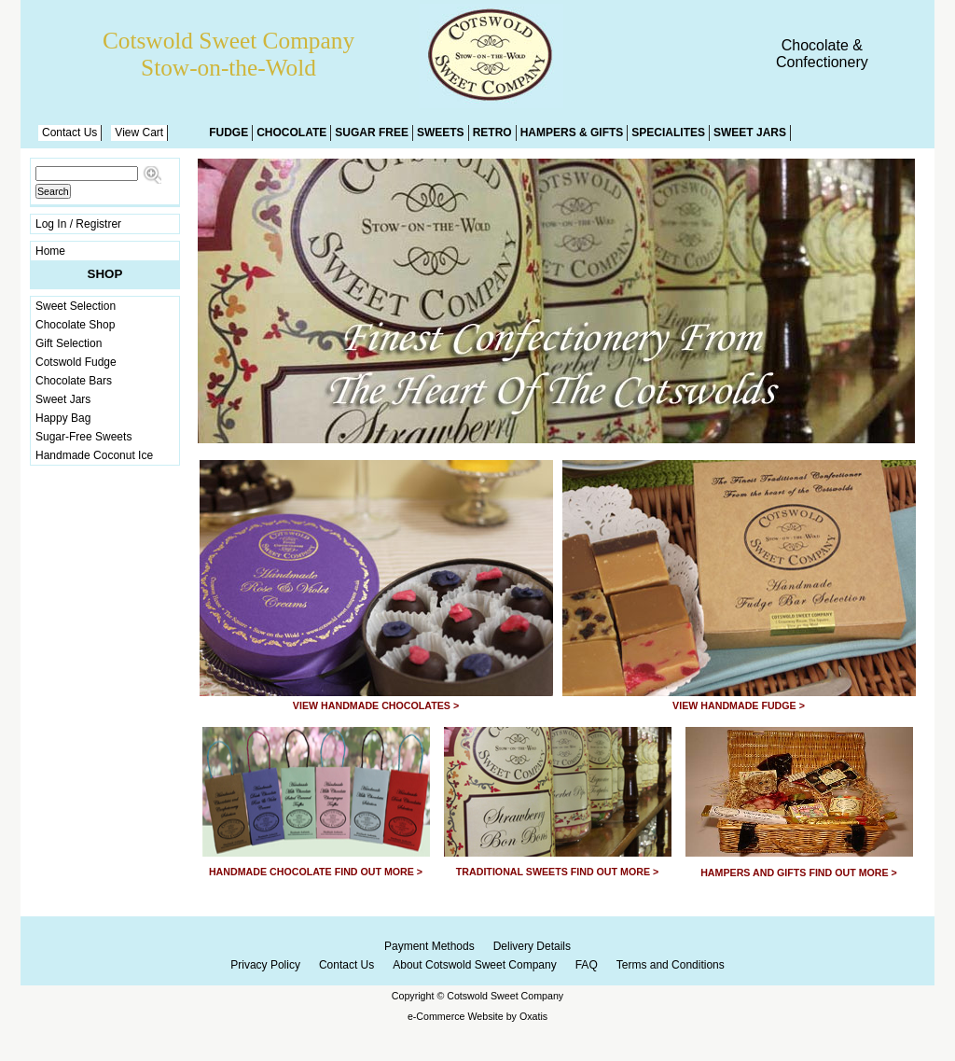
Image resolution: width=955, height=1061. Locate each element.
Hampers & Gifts (572, 132)
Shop (105, 274)
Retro (492, 132)
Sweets (440, 132)
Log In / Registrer (78, 223)
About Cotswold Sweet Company (474, 964)
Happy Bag (62, 418)
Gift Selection (68, 343)
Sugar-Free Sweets (83, 436)
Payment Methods (429, 946)
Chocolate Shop (75, 324)
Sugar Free (371, 132)
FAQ (586, 964)
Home (50, 251)
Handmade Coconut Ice (94, 455)
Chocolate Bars (73, 380)
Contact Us (69, 132)
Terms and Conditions (670, 964)
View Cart (139, 132)
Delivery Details (532, 946)
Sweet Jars (749, 132)
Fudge (228, 132)
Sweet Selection (75, 306)
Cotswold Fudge (76, 362)
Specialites (668, 132)
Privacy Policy (265, 964)
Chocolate (291, 132)
